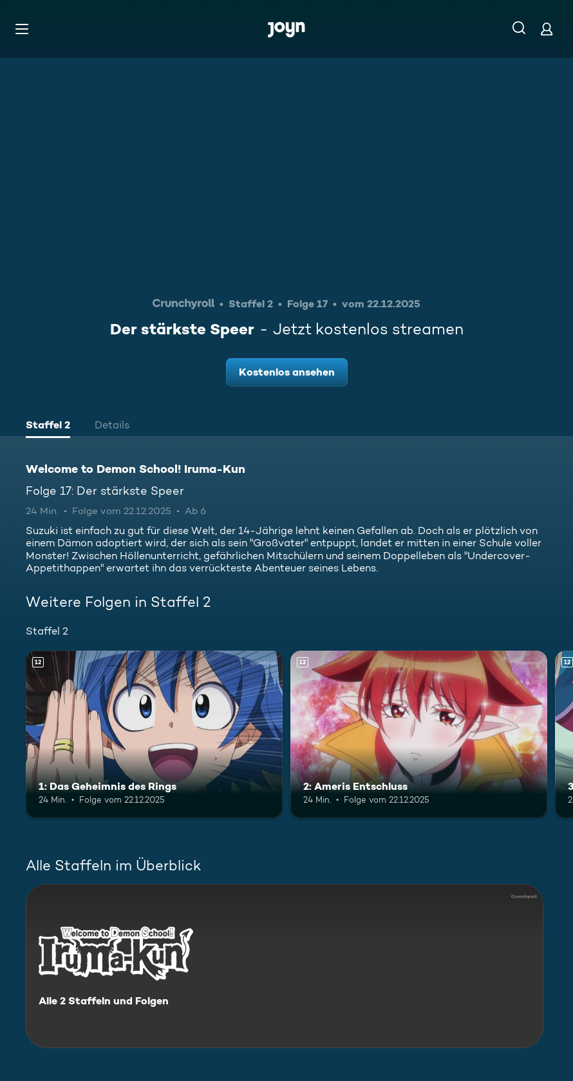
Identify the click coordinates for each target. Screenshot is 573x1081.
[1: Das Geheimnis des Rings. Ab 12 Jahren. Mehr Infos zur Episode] (154, 734)
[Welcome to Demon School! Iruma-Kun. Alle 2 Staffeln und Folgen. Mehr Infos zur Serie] (284, 966)
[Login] (547, 28)
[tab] (48, 426)
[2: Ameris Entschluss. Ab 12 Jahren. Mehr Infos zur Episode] (418, 734)
